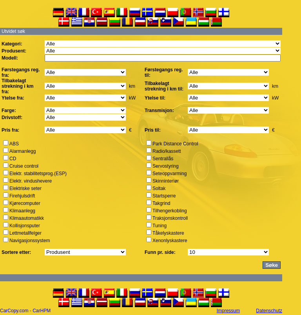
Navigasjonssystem (29, 240)
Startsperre (164, 196)
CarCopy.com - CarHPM (25, 310)
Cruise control (23, 166)
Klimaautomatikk (26, 218)
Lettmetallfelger (25, 233)
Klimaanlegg (22, 211)
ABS (14, 144)
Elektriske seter (25, 188)
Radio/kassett (166, 151)
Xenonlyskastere (169, 240)
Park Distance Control (175, 144)
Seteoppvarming (169, 173)
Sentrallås (162, 158)
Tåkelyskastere (168, 233)
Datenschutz (269, 310)
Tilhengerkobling (169, 211)
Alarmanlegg (22, 151)
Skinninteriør (165, 181)
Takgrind (161, 203)
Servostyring (165, 166)
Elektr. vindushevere (30, 181)
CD (12, 158)
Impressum (228, 310)
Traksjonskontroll (170, 218)
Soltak (158, 188)
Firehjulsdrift (22, 196)
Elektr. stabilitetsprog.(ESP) (38, 173)
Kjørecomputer (24, 203)
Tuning (159, 225)
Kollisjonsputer (24, 225)
